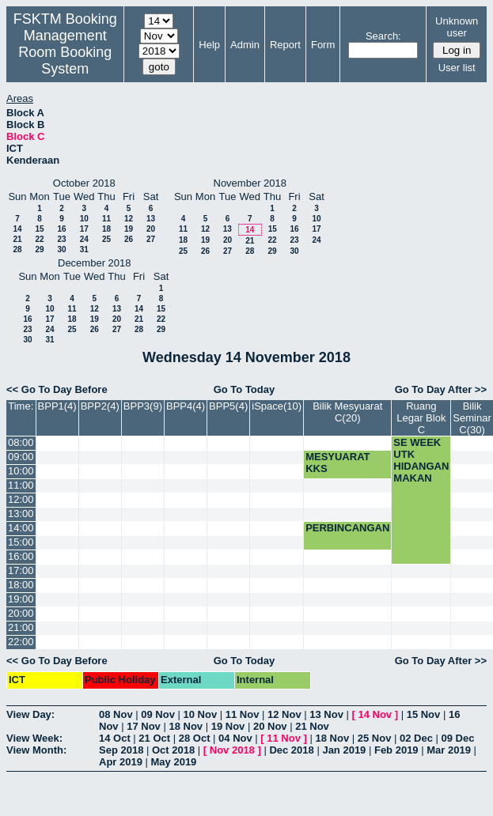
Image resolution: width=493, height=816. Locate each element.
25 (106, 239)
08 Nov (116, 714)
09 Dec (458, 738)
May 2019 (174, 762)
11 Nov (243, 714)
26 (128, 239)
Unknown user (456, 27)
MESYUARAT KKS (337, 462)
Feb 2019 (396, 750)
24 (84, 239)
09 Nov (158, 714)
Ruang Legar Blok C (421, 418)
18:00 (21, 585)
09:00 (21, 457)
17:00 (21, 570)
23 (61, 239)
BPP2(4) (100, 406)
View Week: (34, 738)
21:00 (21, 627)
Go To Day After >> (441, 389)
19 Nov (228, 726)
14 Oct (115, 738)
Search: (383, 36)
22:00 (21, 642)
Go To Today (244, 389)
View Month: (36, 750)
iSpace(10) (276, 406)
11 (106, 218)
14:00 (21, 528)
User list (457, 68)
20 (150, 229)
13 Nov (326, 714)
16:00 (21, 556)
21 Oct (154, 738)
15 (39, 229)
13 (150, 218)
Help (209, 45)
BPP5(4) (228, 406)
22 (39, 239)
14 (17, 229)
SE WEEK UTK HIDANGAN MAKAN (421, 460)
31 (84, 249)
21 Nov (312, 726)
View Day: (30, 714)
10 (84, 218)
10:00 (21, 471)
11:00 (21, 485)
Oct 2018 (173, 750)
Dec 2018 (291, 750)
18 (106, 229)
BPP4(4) (185, 406)
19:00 (21, 599)
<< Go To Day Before (57, 389)
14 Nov (375, 714)
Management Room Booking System (65, 52)
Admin (245, 45)
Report (285, 45)
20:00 (21, 613)
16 (61, 229)
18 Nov (186, 726)
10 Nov (201, 714)
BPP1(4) (57, 406)
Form (323, 45)
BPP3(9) (142, 406)
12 (128, 218)
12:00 (21, 499)
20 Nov (270, 726)
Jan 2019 (344, 750)
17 (84, 229)
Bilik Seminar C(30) (472, 418)
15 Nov (424, 714)
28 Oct (194, 738)
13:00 (21, 513)
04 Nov (235, 738)
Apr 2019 (120, 762)
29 (39, 249)
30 (61, 249)
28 (17, 249)
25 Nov (375, 738)
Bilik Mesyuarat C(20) (347, 412)
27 (150, 239)
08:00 (21, 442)
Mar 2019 (449, 750)
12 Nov (284, 714)
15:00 (21, 542)
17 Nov (144, 726)
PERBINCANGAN (347, 528)
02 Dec (416, 738)
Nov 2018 (232, 750)
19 (128, 229)
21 (17, 239)
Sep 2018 (121, 750)
